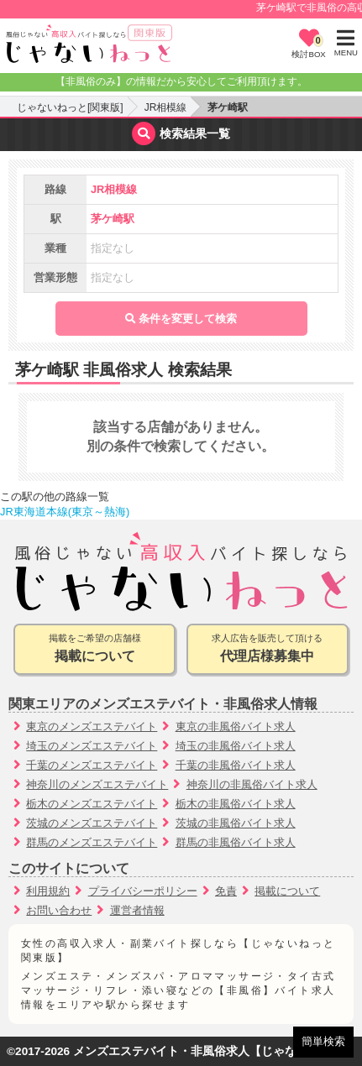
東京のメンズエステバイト (91, 726)
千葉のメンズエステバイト (91, 765)
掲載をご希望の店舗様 (94, 649)
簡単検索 (323, 1041)
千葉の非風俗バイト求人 (236, 765)
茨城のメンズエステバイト (91, 823)
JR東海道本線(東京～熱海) (64, 511)
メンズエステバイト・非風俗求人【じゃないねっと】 (214, 1051)
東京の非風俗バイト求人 (236, 726)
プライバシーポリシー (142, 891)
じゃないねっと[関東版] (70, 107)
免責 (226, 891)
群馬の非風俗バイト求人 (236, 842)
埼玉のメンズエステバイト (91, 745)
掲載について (287, 891)
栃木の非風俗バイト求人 (236, 803)
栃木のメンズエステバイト (91, 803)
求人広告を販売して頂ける (267, 649)
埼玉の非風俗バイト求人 (236, 745)
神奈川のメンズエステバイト (97, 784)
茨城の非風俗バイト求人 (236, 823)
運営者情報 (137, 910)
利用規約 (48, 891)
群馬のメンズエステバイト (91, 842)
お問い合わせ (59, 910)
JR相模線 (165, 107)
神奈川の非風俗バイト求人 (251, 784)
